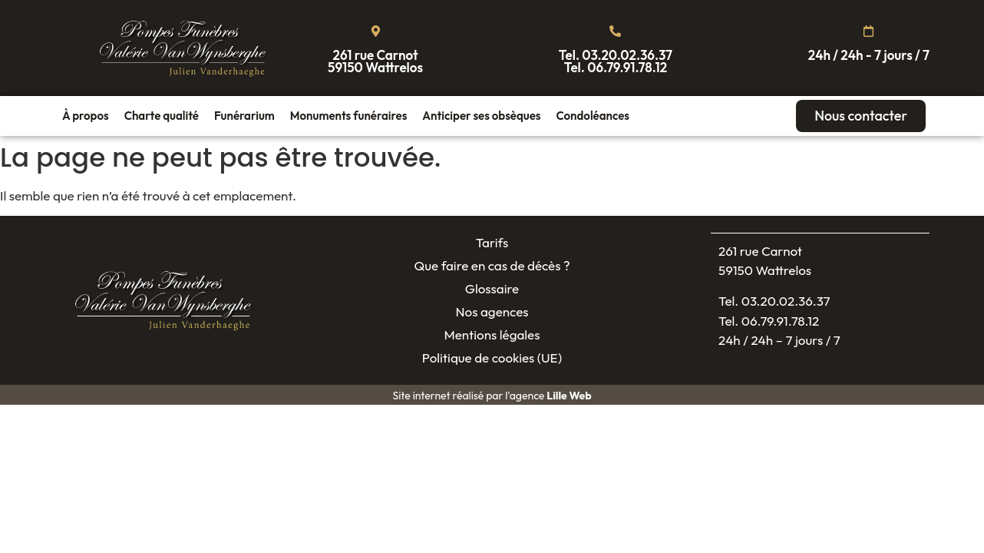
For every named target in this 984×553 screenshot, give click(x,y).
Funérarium (244, 115)
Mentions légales (492, 335)
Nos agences (491, 312)
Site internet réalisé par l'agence (491, 396)
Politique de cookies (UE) (492, 358)
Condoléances (592, 115)
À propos (85, 115)
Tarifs (492, 243)
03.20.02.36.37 (627, 55)
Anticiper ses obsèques (481, 115)
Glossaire (492, 289)
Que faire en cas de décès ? (492, 266)
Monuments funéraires (349, 115)
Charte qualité (161, 115)
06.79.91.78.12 (627, 67)
